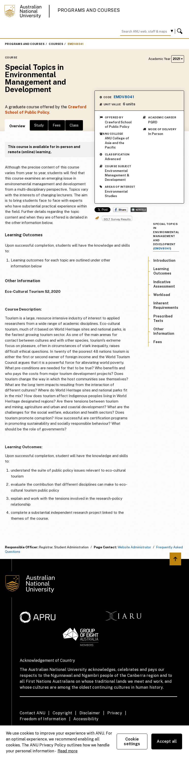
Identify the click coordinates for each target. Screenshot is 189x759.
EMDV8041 (76, 43)
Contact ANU (32, 713)
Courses (56, 43)
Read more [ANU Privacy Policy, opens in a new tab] (68, 751)
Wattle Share (138, 209)
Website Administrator (134, 547)
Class (74, 125)
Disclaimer (89, 713)
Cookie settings (132, 741)
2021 (178, 59)
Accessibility (85, 719)
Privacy (114, 713)
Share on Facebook (120, 209)
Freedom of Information (43, 719)
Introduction (164, 260)
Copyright (62, 713)
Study (39, 125)
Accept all (167, 741)
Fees (57, 125)
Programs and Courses (89, 10)
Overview (17, 126)
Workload (161, 295)
